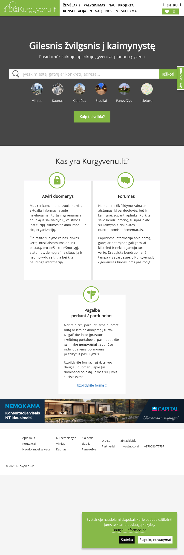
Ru (175, 5)
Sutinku (127, 539)
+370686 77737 (154, 446)
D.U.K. (106, 440)
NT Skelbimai (127, 11)
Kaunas (61, 449)
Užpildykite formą (90, 385)
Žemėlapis (71, 5)
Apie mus (28, 438)
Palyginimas (94, 5)
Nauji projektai (122, 5)
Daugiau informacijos (129, 529)
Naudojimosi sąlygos (36, 449)
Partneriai (108, 446)
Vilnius (60, 443)
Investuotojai (130, 446)
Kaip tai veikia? (92, 116)
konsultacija (74, 11)
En (169, 5)
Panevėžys (89, 449)
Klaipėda (87, 438)
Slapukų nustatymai (155, 539)
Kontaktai (29, 443)
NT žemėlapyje (66, 438)
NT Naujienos (100, 11)
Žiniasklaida (128, 440)
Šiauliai (86, 443)
